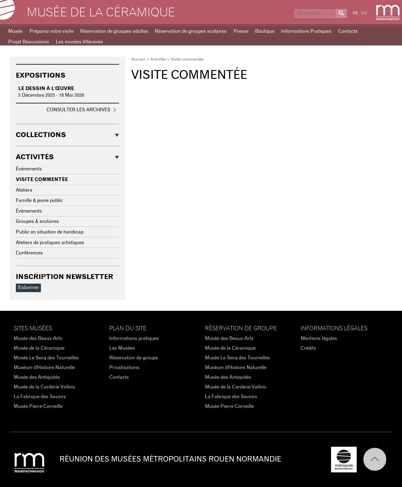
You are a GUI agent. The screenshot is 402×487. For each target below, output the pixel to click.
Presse (240, 31)
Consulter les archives (78, 109)
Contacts (348, 31)
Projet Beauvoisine (28, 41)
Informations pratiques (134, 338)
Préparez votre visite (51, 31)
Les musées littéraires (79, 41)
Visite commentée (42, 179)
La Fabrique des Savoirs (40, 396)
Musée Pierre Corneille (38, 406)
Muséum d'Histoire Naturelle (44, 367)
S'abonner (28, 287)
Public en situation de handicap (49, 232)
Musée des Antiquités (37, 377)
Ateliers (24, 190)
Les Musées (122, 348)
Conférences (29, 252)
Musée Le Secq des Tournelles (46, 357)
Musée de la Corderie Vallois (44, 387)
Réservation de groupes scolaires (191, 31)
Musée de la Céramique (101, 13)
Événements (29, 168)
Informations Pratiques (306, 31)
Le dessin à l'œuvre (46, 88)
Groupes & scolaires (37, 221)
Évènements (29, 211)
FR (355, 13)
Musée (15, 31)
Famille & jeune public (39, 200)
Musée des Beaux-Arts (38, 338)
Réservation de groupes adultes (114, 31)
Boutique (264, 31)
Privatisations (124, 367)
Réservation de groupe (133, 357)
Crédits (308, 348)
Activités (158, 60)
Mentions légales (319, 338)
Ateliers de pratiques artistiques (50, 242)
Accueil (138, 60)
